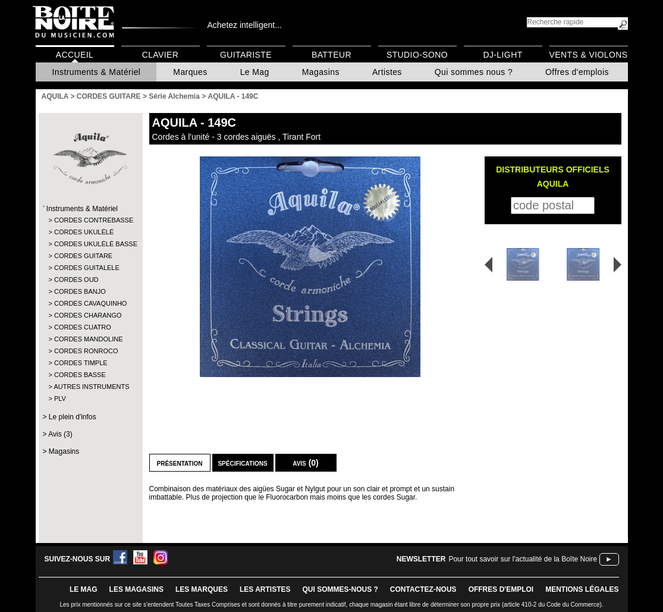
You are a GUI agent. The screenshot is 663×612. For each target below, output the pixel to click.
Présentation (180, 462)
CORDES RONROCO (86, 350)
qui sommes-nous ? (340, 589)
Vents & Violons (588, 54)
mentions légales (581, 589)
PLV (60, 398)
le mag (84, 589)
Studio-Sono (417, 54)
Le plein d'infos (72, 417)
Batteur (331, 54)
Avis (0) (306, 462)
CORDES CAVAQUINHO (90, 303)
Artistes (387, 72)
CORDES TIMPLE (81, 362)
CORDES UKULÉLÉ (84, 232)
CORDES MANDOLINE (88, 339)
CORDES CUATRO (82, 327)
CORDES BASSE (80, 374)
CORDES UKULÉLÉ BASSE (90, 243)
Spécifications (242, 462)
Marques (190, 72)
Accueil (74, 54)
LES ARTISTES (265, 589)
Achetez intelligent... (245, 25)
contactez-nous (423, 589)
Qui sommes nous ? (474, 72)
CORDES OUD (76, 279)
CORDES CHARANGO (88, 315)
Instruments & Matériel (96, 72)
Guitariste (246, 54)
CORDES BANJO (80, 291)
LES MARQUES (201, 589)
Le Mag (254, 72)
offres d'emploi (501, 589)
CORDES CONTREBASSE (90, 220)
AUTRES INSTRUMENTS (89, 386)
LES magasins (136, 589)
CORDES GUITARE (83, 255)
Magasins (321, 72)
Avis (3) (60, 434)
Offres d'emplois (577, 72)
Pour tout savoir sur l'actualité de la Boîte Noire (522, 559)
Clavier (160, 54)
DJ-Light (502, 54)
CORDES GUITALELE (87, 267)
